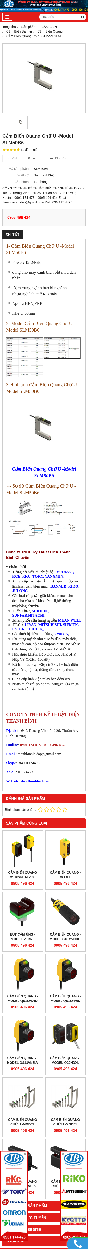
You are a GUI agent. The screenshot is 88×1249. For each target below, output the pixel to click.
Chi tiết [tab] (12, 234)
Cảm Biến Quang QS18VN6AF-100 (22, 875)
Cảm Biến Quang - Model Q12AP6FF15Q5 (65, 877)
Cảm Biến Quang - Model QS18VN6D (22, 998)
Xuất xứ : (24, 175)
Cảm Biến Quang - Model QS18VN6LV (22, 1060)
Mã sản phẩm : (20, 169)
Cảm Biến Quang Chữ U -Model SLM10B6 (22, 1124)
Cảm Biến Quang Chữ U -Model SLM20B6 (65, 1124)
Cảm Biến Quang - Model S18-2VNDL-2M (65, 939)
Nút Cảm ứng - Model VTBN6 (22, 937)
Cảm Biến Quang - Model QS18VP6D (65, 998)
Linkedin (58, 158)
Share (12, 158)
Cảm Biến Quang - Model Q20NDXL (65, 1060)
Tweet (34, 158)
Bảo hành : (23, 182)
